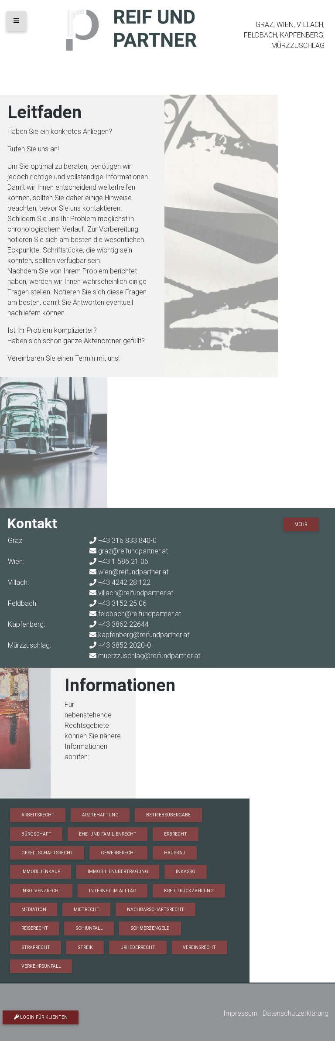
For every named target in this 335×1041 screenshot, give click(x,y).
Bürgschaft (36, 834)
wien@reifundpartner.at (133, 571)
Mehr (300, 524)
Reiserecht (34, 928)
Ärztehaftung (100, 815)
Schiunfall (89, 928)
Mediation (33, 909)
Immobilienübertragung (118, 871)
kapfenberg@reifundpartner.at (143, 634)
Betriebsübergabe (168, 815)
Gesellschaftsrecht (47, 853)
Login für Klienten (41, 1017)
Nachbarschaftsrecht (155, 909)
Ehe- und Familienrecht (108, 834)
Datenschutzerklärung (295, 1013)
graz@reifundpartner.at (133, 550)
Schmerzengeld (150, 928)
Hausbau (174, 853)
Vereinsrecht (199, 947)
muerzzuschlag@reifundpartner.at (149, 655)
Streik (85, 947)
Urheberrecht (137, 947)
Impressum (240, 1013)
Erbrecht (175, 834)
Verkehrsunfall (41, 966)
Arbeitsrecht (38, 815)
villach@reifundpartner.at (135, 592)
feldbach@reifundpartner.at (139, 613)
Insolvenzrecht (41, 891)
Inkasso (185, 871)
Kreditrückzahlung (189, 891)
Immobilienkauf (40, 871)
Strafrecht (35, 947)
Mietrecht (86, 909)
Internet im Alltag (113, 891)
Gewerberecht (119, 853)
